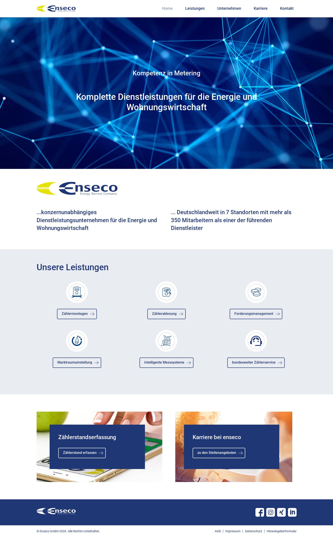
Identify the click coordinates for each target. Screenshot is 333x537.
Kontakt (287, 8)
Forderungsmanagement (253, 314)
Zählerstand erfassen (80, 453)
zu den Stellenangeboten (216, 453)
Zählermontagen (75, 314)
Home (167, 8)
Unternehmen (229, 8)
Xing (281, 512)
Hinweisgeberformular (282, 531)
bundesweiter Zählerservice (254, 362)
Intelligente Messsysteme (164, 362)
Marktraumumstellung (74, 362)
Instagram (270, 512)
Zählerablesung (164, 314)
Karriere (261, 8)
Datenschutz (253, 531)
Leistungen (195, 8)
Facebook (259, 512)
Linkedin (292, 512)
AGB (218, 531)
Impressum (232, 531)
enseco (56, 8)
